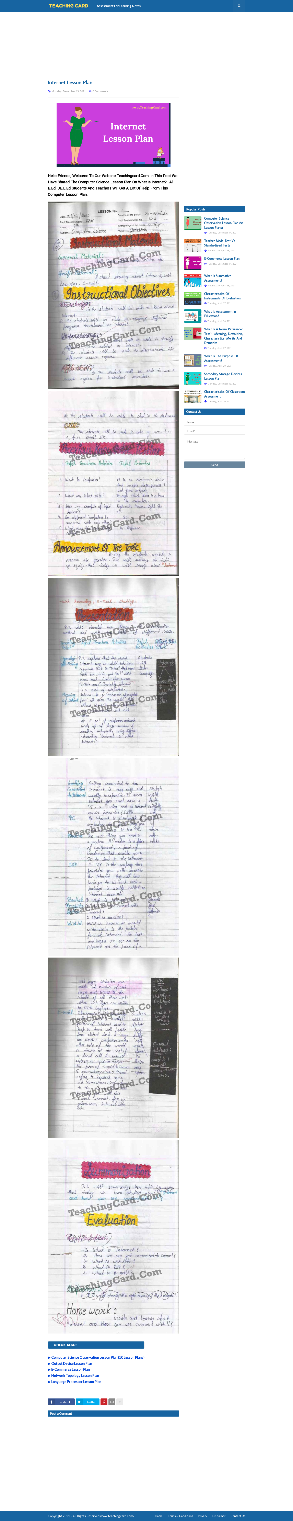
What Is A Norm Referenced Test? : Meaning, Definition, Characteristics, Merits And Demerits (223, 336)
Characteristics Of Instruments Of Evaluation (222, 296)
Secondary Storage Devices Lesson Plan (223, 376)
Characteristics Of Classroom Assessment (224, 394)
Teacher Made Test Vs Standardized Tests (219, 243)
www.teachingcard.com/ (117, 1516)
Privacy (202, 1516)
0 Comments (100, 91)
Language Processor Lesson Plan (76, 1382)
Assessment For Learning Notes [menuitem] (119, 6)
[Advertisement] (146, 45)
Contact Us (238, 1516)
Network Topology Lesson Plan (75, 1375)
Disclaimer (218, 1516)
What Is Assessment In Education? (220, 314)
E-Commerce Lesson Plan (70, 1369)
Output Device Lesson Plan (71, 1363)
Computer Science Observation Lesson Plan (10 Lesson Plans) (97, 1357)
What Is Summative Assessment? (217, 278)
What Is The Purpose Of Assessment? (221, 358)
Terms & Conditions (180, 1516)
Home (159, 1516)
